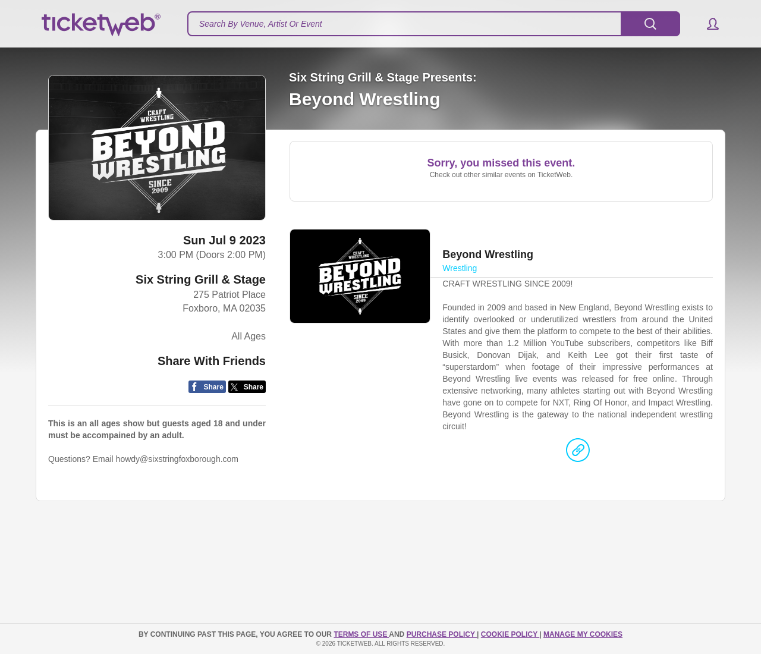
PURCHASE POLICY (442, 634)
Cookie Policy (510, 634)
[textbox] (433, 23)
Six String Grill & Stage (201, 279)
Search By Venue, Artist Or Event (260, 24)
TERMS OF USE (361, 634)
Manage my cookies (582, 634)
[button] (707, 24)
